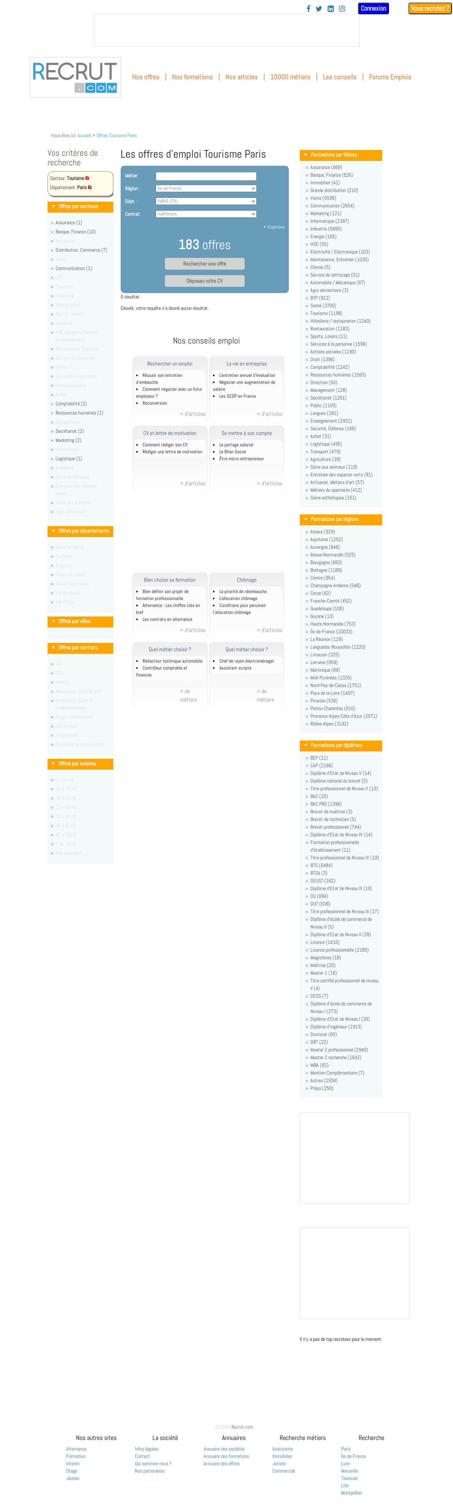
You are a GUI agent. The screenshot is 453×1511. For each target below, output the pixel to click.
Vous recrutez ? (430, 8)
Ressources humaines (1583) (338, 374)
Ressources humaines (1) (79, 412)
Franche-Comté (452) (331, 600)
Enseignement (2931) (331, 420)
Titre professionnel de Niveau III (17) (344, 911)
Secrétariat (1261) (328, 397)
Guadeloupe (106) (327, 608)
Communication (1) (74, 268)
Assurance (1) (69, 222)
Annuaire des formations (226, 1456)
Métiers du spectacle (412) (336, 490)
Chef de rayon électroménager (246, 661)
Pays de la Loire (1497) (332, 693)
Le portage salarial (236, 445)
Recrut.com (242, 1427)
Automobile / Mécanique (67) (337, 282)
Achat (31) (320, 436)
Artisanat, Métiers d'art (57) (337, 482)
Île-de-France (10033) (331, 631)
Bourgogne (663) (326, 562)
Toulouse (349, 1478)
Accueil (84, 135)
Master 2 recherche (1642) (336, 1057)
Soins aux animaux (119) (334, 467)
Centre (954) (322, 577)
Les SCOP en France (237, 396)
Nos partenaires (150, 1470)
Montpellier (351, 1492)
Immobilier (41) (325, 182)
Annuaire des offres (221, 1463)
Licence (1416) (325, 942)
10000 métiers (290, 77)
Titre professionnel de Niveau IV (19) (344, 857)
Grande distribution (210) (334, 190)
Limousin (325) (325, 654)
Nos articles (241, 77)
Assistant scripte (235, 668)
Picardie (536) (324, 700)
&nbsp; (227, 30)
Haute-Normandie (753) (333, 623)
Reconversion (155, 403)
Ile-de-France (353, 1456)
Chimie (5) (320, 267)
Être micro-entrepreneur (241, 459)
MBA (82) (319, 1065)
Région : (132, 188)
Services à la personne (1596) (338, 344)
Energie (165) (323, 236)
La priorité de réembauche (243, 592)
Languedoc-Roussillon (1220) (338, 647)
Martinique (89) (325, 670)
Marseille (349, 1470)
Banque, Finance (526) (331, 175)
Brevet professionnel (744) (335, 827)
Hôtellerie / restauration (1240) (340, 321)
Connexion (373, 8)
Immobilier (282, 1456)
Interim (73, 1463)
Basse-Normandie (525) (333, 554)
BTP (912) (320, 298)
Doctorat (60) (323, 1034)
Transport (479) (325, 451)
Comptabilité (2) (71, 403)
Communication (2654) (332, 205)
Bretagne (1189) (326, 570)
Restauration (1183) (330, 328)
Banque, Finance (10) (76, 231)
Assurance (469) (326, 167)
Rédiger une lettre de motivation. (173, 452)
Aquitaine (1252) (326, 539)
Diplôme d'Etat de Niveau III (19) (341, 888)
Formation (76, 1456)
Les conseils (339, 77)
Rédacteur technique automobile (173, 661)
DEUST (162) (323, 880)
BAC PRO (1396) (326, 804)
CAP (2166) (321, 765)
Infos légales (146, 1449)
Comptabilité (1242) (330, 367)
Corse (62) (320, 593)
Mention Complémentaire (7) (337, 1072)
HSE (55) (319, 244)
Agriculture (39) (325, 459)
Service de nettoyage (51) (335, 274)
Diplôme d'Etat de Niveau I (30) (340, 1019)
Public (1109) (323, 405)
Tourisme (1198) (326, 313)
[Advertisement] (215, 536)
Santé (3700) (323, 305)
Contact (142, 1456)
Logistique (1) (69, 458)
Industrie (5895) (326, 228)
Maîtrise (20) (323, 965)
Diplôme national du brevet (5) (339, 780)
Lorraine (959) (324, 662)
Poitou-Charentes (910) (332, 708)
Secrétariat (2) (70, 431)
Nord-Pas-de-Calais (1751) (335, 685)
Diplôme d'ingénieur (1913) (336, 1026)
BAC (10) (319, 796)
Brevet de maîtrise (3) (331, 811)
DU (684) (319, 896)
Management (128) (328, 390)
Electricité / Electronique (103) (340, 251)
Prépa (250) (321, 1088)
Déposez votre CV (204, 281)
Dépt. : (131, 201)
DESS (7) (319, 996)
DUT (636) (320, 903)
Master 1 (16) (323, 973)
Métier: (131, 175)
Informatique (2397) (329, 221)
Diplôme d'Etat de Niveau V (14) (340, 773)
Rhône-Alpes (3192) (329, 723)
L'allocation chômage (238, 598)
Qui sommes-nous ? (153, 1463)
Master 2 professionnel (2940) (339, 1049)
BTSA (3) (319, 873)
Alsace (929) (322, 531)
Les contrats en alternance (167, 619)
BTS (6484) (321, 865)
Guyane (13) (322, 616)
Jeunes (72, 1478)
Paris (346, 1449)
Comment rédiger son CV (165, 445)
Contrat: (132, 214)
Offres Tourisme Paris (117, 135)
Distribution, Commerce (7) (81, 250)
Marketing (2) (69, 440)
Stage (71, 1470)
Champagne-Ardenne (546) (335, 585)
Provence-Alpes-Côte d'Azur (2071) (343, 716)
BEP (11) (319, 757)
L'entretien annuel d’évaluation (247, 375)
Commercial (283, 1470)
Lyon (345, 1463)
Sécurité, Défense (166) (333, 428)
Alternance (76, 1449)
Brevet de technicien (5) (333, 819)
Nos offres (145, 77)
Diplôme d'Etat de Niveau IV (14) (341, 834)
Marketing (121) (325, 213)
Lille (345, 1485)
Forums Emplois (390, 77)
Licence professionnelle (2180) (339, 949)
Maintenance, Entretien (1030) (339, 259)
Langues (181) (324, 413)
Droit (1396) (322, 359)
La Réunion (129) (326, 639)
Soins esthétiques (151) (333, 497)
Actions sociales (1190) (333, 351)
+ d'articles (192, 414)
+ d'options (273, 227)
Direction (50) (323, 382)
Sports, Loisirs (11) (328, 336)
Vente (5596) (323, 198)
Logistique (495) (326, 443)
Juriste (279, 1463)
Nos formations (192, 77)
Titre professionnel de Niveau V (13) (344, 788)
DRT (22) (319, 1042)
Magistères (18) (325, 957)
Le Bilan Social (232, 452)
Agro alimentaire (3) (329, 290)
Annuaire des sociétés (224, 1449)
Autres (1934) (324, 1080)
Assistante (282, 1449)
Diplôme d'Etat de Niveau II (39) (340, 934)
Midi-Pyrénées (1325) (331, 677)
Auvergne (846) (325, 547)
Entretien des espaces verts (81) (341, 474)
